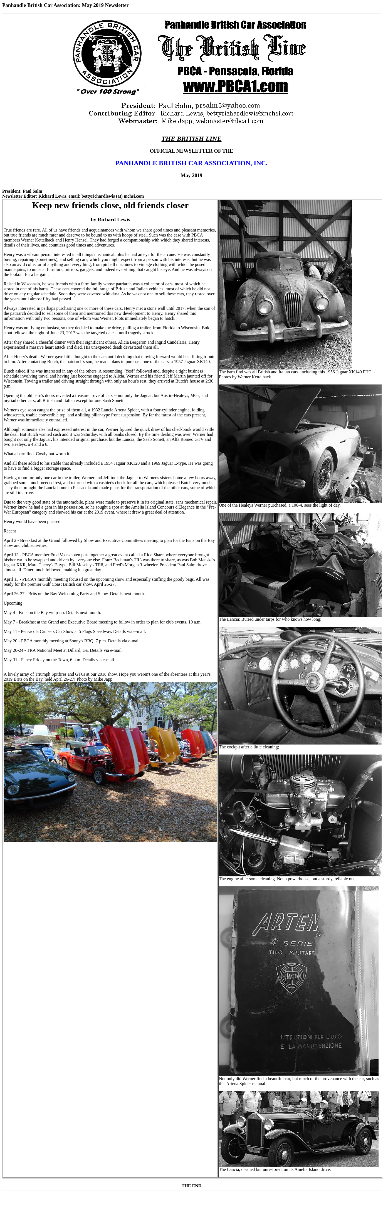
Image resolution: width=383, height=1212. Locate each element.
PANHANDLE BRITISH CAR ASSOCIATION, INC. (191, 163)
